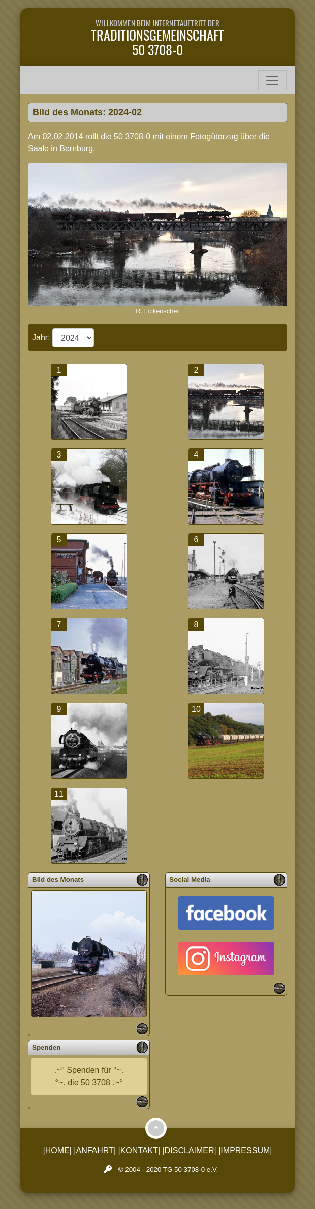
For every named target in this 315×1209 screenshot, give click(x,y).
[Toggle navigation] (272, 80)
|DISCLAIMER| (189, 1150)
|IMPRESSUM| (245, 1150)
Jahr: (42, 337)
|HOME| (57, 1150)
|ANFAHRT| (95, 1150)
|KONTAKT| (139, 1150)
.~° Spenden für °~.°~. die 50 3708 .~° (88, 1076)
